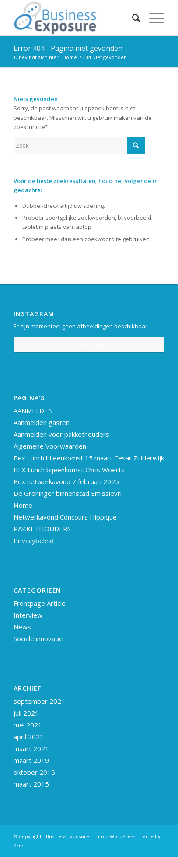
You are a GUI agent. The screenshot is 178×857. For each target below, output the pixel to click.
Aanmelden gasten (42, 422)
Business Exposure (67, 836)
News (22, 626)
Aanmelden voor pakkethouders (61, 434)
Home (23, 505)
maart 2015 (31, 784)
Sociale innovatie (38, 638)
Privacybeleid (34, 540)
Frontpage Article (40, 603)
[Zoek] (131, 17)
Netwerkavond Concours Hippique (65, 517)
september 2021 (39, 701)
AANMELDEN (33, 410)
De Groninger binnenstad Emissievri (68, 493)
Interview (28, 615)
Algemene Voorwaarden (50, 446)
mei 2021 (28, 724)
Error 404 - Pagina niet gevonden (68, 48)
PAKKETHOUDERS (42, 528)
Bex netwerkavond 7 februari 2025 (66, 481)
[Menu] (152, 17)
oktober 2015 (34, 772)
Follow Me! (89, 344)
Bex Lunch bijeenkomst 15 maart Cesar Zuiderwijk (89, 457)
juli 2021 (26, 713)
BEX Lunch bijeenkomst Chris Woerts (69, 469)
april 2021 (29, 736)
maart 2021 (31, 748)
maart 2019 (31, 760)
